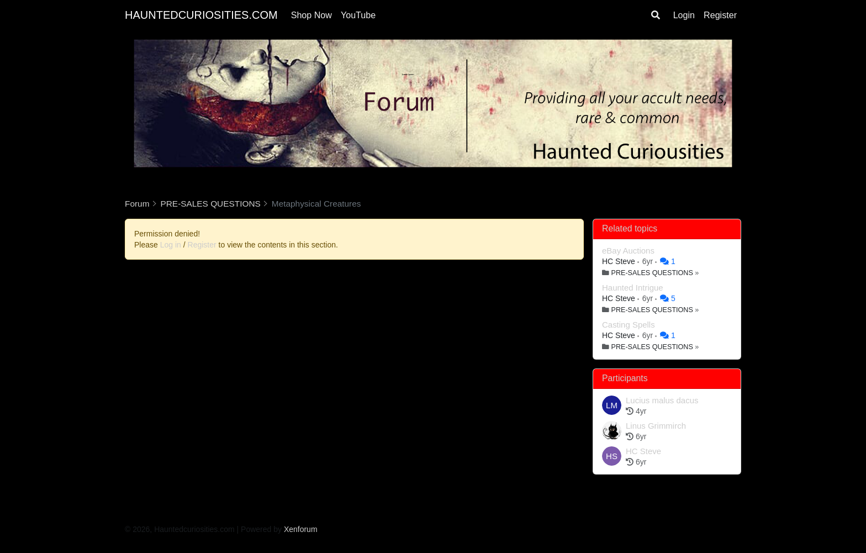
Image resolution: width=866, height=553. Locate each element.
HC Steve (619, 261)
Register (720, 15)
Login (684, 15)
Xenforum (301, 529)
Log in (170, 244)
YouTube (358, 15)
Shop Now (311, 15)
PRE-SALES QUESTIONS (652, 273)
